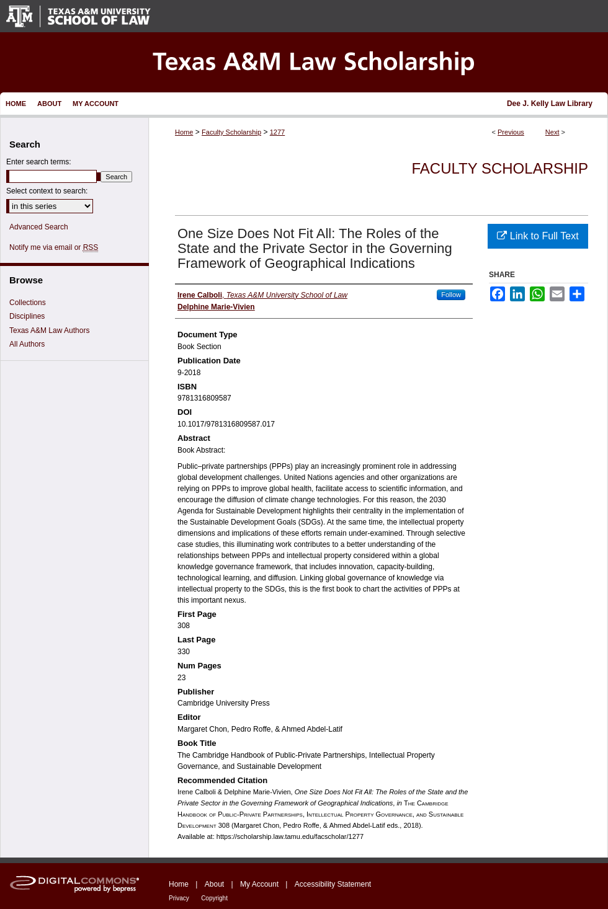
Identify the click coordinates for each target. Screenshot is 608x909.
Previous (511, 132)
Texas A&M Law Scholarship (304, 62)
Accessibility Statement (333, 884)
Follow (451, 294)
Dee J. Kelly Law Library (549, 103)
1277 (277, 132)
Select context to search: (46, 191)
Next (552, 132)
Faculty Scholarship (231, 132)
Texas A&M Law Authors (49, 330)
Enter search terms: (38, 161)
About (214, 884)
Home (184, 132)
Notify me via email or (53, 247)
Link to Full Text (537, 236)
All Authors (27, 344)
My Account (259, 884)
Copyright (214, 898)
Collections (27, 302)
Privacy (179, 898)
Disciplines (27, 316)
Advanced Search (38, 227)
